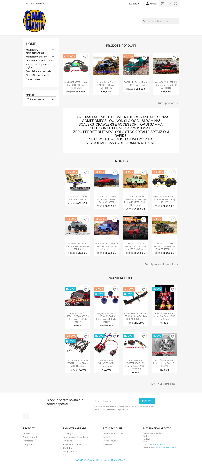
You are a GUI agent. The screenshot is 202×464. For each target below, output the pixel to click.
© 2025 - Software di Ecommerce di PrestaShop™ (101, 460)
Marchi (30, 95)
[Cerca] (160, 21)
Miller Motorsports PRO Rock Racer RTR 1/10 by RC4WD (164, 199)
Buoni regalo (33, 79)
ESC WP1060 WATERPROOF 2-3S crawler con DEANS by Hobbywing (135, 364)
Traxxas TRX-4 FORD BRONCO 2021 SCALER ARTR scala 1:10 (135, 246)
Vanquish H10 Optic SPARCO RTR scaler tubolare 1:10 (106, 85)
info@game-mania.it (168, 447)
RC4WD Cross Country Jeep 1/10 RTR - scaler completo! (106, 246)
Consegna (68, 433)
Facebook (26, 416)
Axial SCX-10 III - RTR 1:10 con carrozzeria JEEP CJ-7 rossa (166, 85)
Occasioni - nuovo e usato (40, 60)
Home (31, 43)
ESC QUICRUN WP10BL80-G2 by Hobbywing (106, 363)
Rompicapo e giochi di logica (38, 66)
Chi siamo (67, 440)
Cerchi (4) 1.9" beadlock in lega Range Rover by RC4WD (164, 363)
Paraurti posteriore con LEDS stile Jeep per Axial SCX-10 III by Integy (135, 316)
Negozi (66, 455)
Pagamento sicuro (72, 444)
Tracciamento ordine (113, 433)
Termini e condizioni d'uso (75, 437)
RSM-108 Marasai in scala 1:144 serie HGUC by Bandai (164, 316)
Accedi (106, 437)
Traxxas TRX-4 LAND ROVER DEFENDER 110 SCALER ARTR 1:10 (164, 246)
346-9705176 (41, 3)
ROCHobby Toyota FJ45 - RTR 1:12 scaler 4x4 (136, 83)
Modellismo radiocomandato (35, 51)
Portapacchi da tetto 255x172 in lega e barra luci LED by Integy (78, 363)
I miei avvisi (108, 444)
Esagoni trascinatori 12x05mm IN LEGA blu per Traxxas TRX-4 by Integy (106, 317)
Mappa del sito (30, 444)
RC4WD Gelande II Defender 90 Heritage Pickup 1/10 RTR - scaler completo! (135, 200)
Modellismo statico (36, 56)
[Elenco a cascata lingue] (134, 3)
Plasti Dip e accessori (37, 75)
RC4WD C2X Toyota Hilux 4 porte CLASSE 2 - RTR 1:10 (77, 246)
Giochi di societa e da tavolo (41, 71)
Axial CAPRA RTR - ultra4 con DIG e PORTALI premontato (76, 85)
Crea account (109, 440)
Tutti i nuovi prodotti (165, 384)
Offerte (26, 433)
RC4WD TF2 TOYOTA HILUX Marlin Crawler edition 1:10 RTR (106, 199)
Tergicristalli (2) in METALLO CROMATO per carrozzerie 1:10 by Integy (77, 317)
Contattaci (28, 440)
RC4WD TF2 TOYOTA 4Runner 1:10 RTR (77, 198)
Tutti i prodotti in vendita (162, 264)
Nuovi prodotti (30, 437)
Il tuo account (112, 428)
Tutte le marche (41, 99)
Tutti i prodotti (168, 103)
